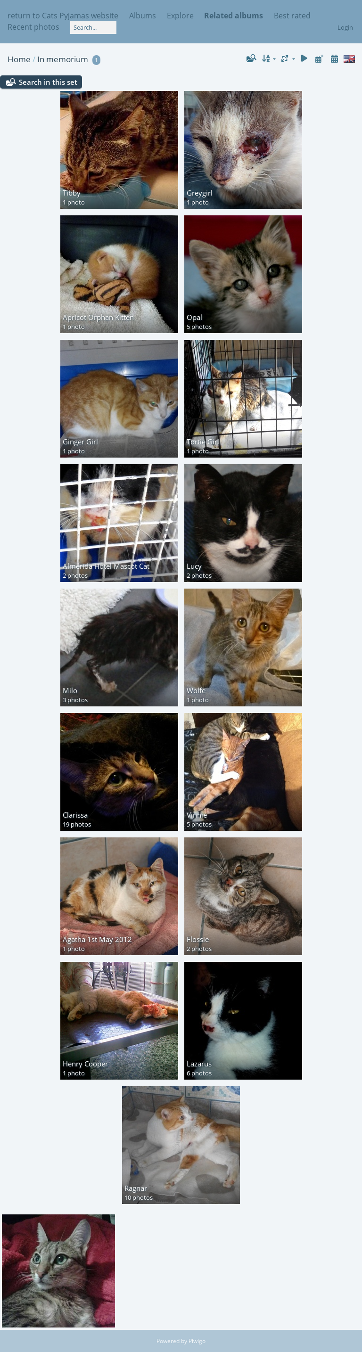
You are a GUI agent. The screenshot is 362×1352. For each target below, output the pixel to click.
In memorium (62, 59)
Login (345, 27)
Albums (142, 15)
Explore (180, 15)
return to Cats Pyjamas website (63, 15)
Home (19, 59)
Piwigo (197, 1341)
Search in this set (48, 82)
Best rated (292, 15)
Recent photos (33, 27)
